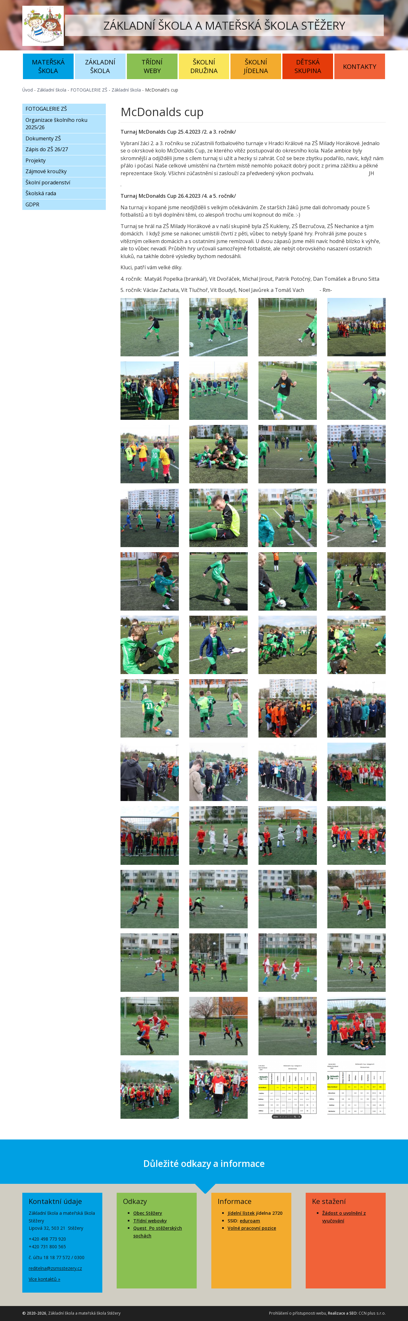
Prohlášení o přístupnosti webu (297, 1313)
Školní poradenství (48, 182)
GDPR (32, 204)
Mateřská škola (48, 66)
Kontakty (359, 66)
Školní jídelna (256, 66)
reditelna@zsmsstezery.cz (55, 1268)
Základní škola (100, 66)
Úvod (27, 90)
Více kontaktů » (44, 1279)
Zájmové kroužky (46, 171)
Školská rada (41, 193)
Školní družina (204, 66)
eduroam (250, 1221)
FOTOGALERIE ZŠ (88, 90)
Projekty (36, 160)
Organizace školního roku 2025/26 (56, 123)
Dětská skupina (308, 66)
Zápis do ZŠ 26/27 (47, 149)
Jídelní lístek (241, 1213)
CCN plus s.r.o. (372, 1313)
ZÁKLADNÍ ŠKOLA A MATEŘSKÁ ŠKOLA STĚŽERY (224, 25)
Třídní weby (152, 66)
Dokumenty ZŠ (43, 138)
